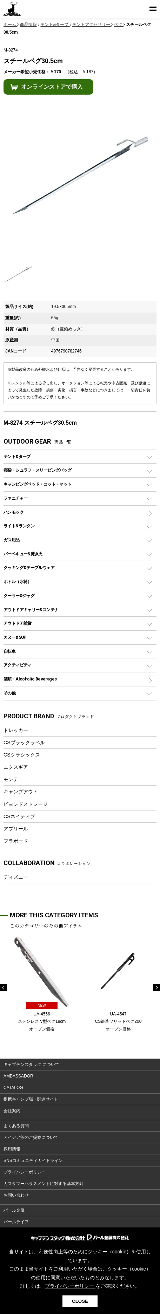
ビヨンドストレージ (26, 804)
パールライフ (16, 1221)
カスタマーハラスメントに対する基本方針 (44, 1183)
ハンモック (14, 512)
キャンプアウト (21, 791)
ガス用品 (12, 539)
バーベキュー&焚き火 (23, 553)
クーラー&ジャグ (19, 595)
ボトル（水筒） (18, 581)
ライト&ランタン (19, 525)
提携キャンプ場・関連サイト (31, 1099)
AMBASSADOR (18, 1076)
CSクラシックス (22, 755)
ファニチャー (15, 498)
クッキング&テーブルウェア (29, 567)
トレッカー (16, 730)
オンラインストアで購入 (52, 87)
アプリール (16, 828)
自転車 (9, 651)
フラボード (16, 841)
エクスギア (16, 767)
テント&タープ (17, 456)
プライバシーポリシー (25, 1172)
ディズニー (16, 877)
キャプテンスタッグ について (31, 1064)
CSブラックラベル (24, 742)
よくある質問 (16, 1125)
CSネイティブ (19, 816)
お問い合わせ (16, 1195)
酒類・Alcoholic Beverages (30, 679)
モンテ (11, 779)
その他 (9, 693)
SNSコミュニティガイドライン (33, 1160)
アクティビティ (18, 665)
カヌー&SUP (15, 637)
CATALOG (13, 1087)
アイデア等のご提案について (31, 1137)
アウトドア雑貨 (18, 623)
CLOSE (80, 1301)
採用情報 (12, 1149)
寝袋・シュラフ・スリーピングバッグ (37, 470)
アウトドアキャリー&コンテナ (31, 609)
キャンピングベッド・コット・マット (37, 484)
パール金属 (14, 1210)
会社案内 (12, 1110)
